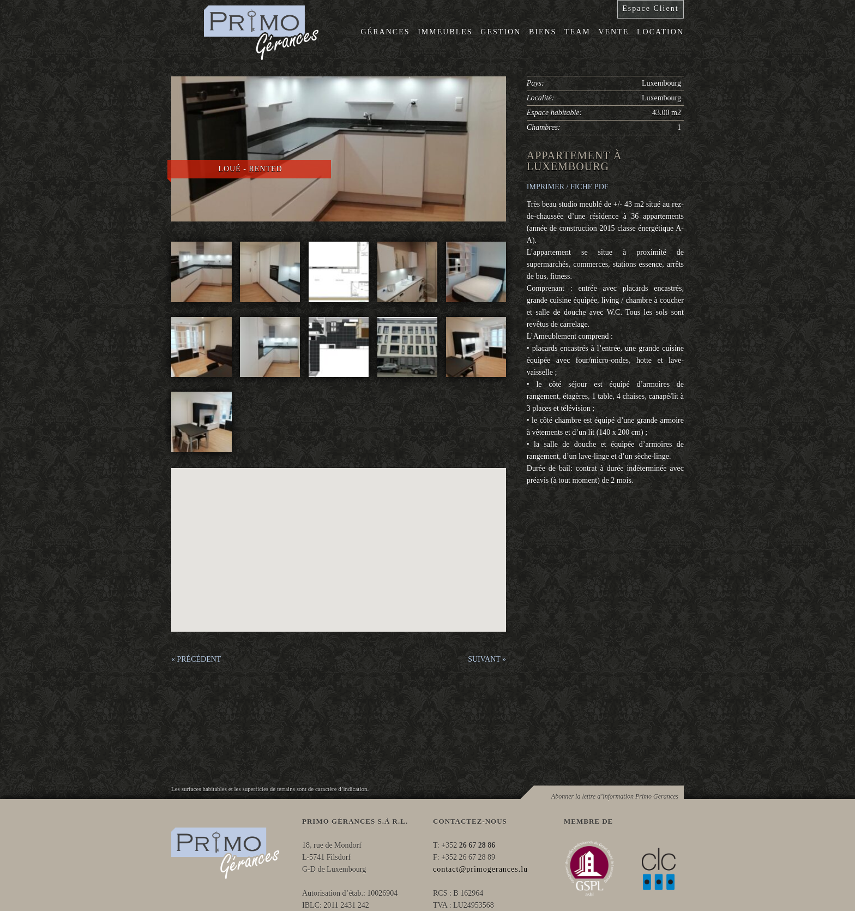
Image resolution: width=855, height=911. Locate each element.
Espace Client (650, 8)
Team (577, 32)
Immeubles (445, 32)
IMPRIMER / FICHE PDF (568, 187)
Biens (542, 32)
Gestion (500, 32)
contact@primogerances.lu (480, 869)
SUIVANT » (487, 659)
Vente (613, 32)
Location (660, 32)
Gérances (385, 32)
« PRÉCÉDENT (196, 659)
